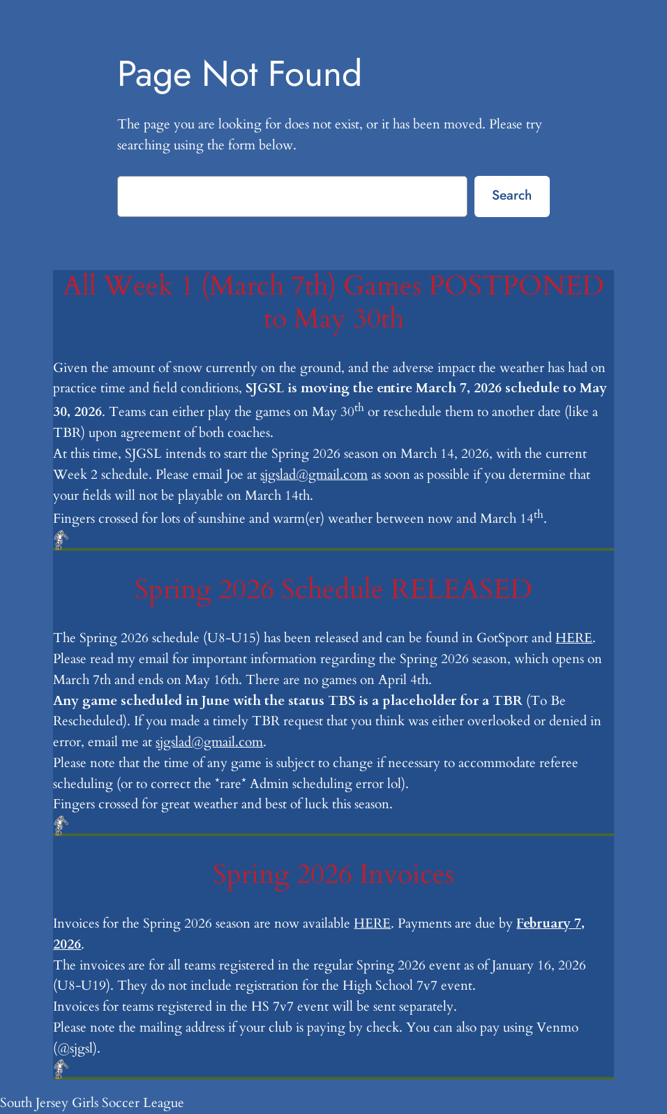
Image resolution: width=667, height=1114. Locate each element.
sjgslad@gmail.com (314, 475)
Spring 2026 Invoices (333, 875)
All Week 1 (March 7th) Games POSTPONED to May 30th (333, 302)
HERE (573, 638)
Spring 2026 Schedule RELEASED (333, 590)
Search (512, 195)
